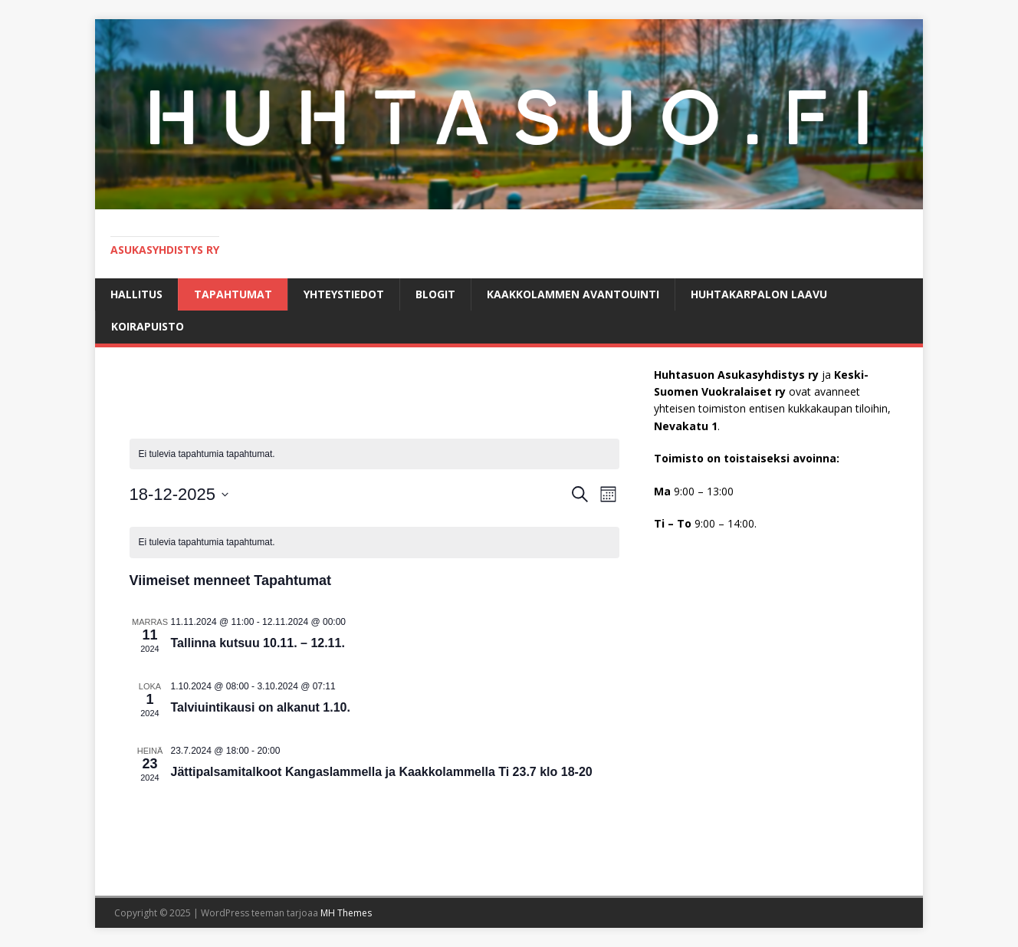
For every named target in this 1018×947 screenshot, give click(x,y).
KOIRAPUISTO (147, 326)
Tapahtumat (233, 294)
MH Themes (346, 912)
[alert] (374, 454)
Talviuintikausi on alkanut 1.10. (260, 707)
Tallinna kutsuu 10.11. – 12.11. (258, 642)
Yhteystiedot (344, 294)
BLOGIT (435, 294)
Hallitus (136, 294)
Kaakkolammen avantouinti (573, 294)
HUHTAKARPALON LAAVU (759, 294)
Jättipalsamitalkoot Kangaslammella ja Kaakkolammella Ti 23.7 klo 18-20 (382, 771)
